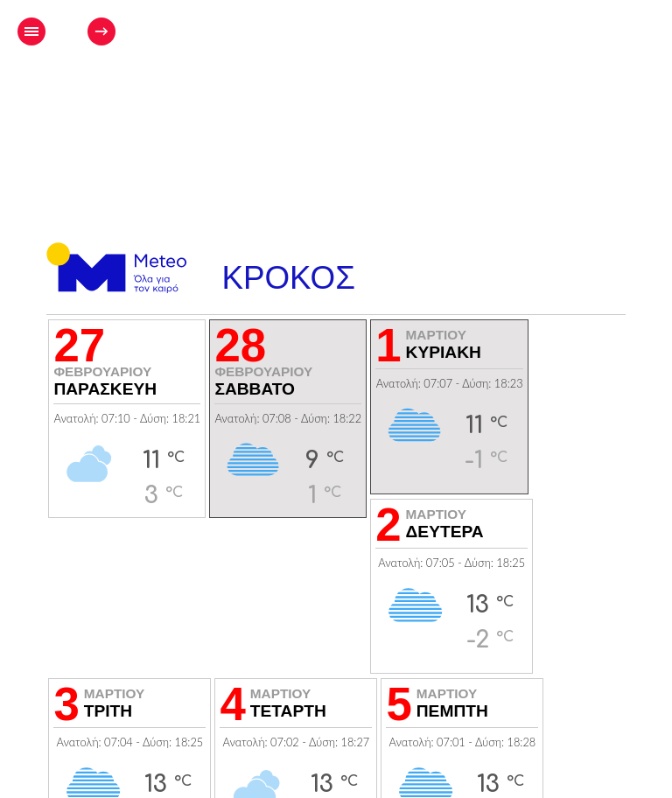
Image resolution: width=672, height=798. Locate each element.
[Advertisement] (423, 84)
